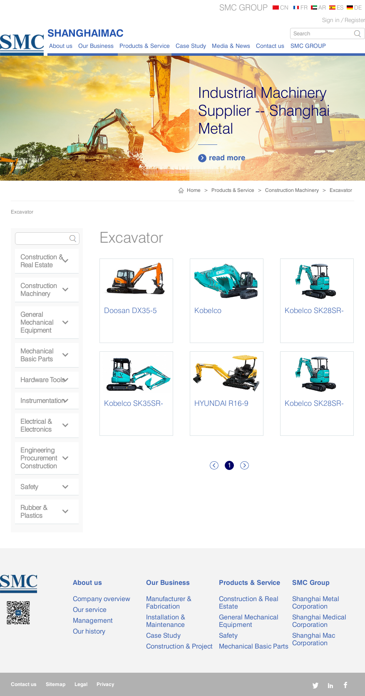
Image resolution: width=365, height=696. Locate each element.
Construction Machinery (292, 190)
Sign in (331, 19)
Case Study (191, 45)
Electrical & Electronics (44, 425)
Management (93, 620)
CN (284, 7)
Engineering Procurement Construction (44, 458)
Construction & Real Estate (44, 261)
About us (60, 45)
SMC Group (311, 583)
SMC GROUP (308, 45)
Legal (80, 684)
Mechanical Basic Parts (44, 355)
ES (340, 7)
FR (304, 7)
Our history (89, 631)
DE (358, 7)
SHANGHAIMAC (85, 33)
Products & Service (144, 45)
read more (221, 157)
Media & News (231, 45)
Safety (44, 487)
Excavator (341, 190)
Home (194, 190)
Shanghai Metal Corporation (315, 602)
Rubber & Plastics (44, 512)
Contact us (270, 45)
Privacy (105, 684)
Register (355, 19)
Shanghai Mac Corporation (313, 639)
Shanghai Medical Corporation (319, 621)
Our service (90, 610)
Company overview (101, 599)
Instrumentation (44, 401)
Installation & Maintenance (165, 621)
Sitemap (55, 684)
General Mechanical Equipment (44, 322)
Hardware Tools (44, 380)
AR (322, 7)
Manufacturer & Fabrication (168, 602)
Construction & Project (179, 646)
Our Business (96, 45)
